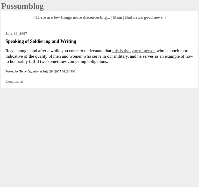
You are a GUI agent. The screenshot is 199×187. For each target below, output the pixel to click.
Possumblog (22, 6)
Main (117, 17)
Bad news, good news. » (146, 17)
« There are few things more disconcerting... (71, 17)
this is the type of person (134, 50)
